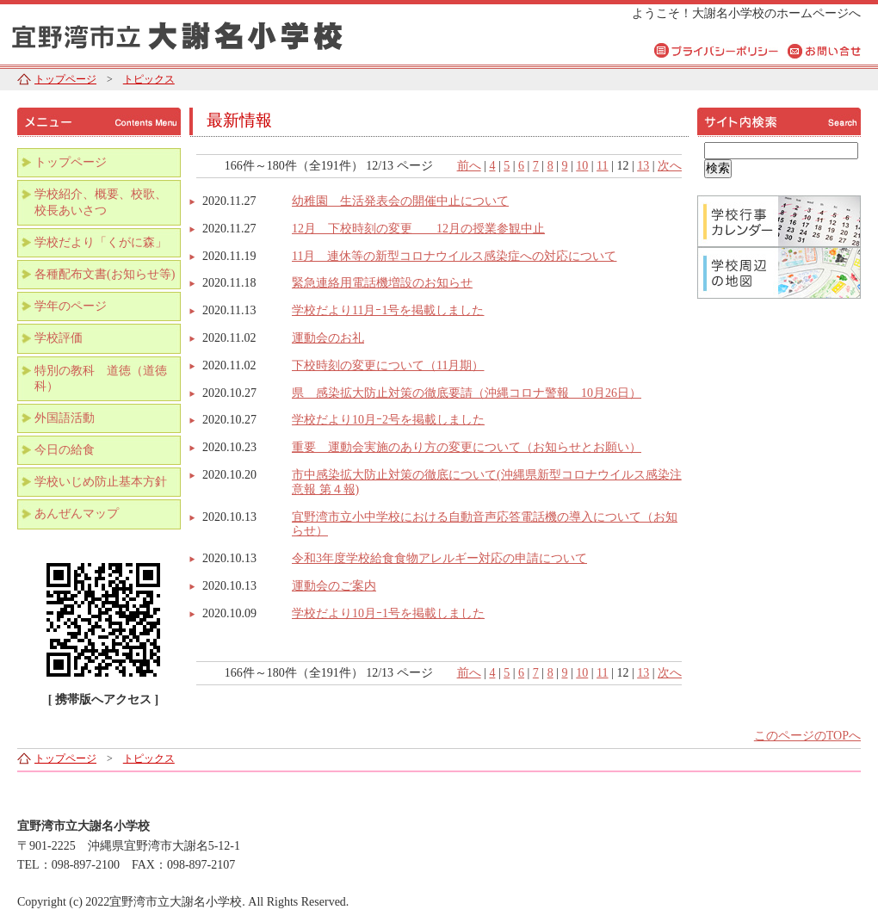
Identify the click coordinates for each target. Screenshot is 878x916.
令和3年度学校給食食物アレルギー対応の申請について (439, 558)
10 (582, 165)
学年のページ (70, 306)
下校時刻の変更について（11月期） (388, 365)
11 (602, 165)
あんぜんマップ (76, 513)
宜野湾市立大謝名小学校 (215, 32)
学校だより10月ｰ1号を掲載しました (388, 613)
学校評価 (58, 337)
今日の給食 (64, 449)
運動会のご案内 (334, 585)
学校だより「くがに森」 (100, 242)
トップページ (65, 79)
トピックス (149, 79)
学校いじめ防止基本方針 (100, 481)
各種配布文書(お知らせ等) (104, 274)
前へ (469, 165)
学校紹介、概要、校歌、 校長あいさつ (106, 202)
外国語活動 (64, 418)
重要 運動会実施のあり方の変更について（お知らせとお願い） (466, 447)
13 (643, 165)
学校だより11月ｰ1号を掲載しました (388, 310)
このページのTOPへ (807, 735)
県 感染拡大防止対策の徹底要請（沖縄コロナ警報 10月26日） (466, 393)
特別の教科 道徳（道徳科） (100, 378)
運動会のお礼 (328, 337)
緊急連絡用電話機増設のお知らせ (382, 282)
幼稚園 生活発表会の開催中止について (400, 201)
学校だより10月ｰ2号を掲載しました (388, 419)
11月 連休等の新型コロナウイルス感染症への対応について (454, 256)
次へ (670, 165)
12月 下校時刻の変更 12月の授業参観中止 (418, 228)
